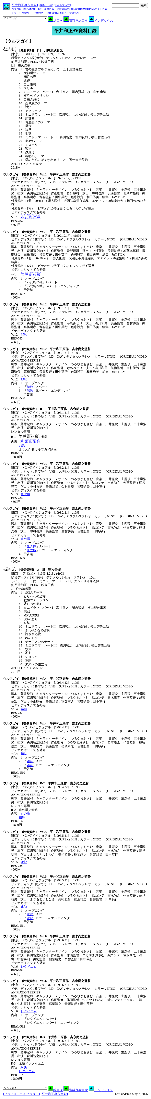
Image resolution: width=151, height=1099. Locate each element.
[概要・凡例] (46, 5)
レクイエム (29, 966)
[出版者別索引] (54, 13)
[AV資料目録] (81, 9)
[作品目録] (17, 9)
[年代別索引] (38, 13)
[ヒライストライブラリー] (21, 1094)
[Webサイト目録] (98, 9)
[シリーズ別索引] (20, 13)
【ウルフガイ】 (18, 41)
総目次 (55, 20)
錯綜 (24, 709)
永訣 (24, 862)
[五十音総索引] (72, 13)
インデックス (101, 20)
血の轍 (25, 494)
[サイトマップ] (62, 5)
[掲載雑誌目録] (64, 9)
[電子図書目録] (46, 9)
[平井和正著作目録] (24, 5)
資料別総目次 (76, 20)
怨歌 (24, 334)
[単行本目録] (30, 9)
